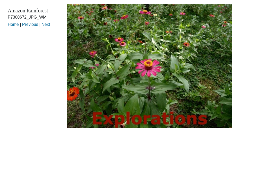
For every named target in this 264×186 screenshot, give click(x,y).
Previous (30, 24)
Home (13, 24)
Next (46, 24)
